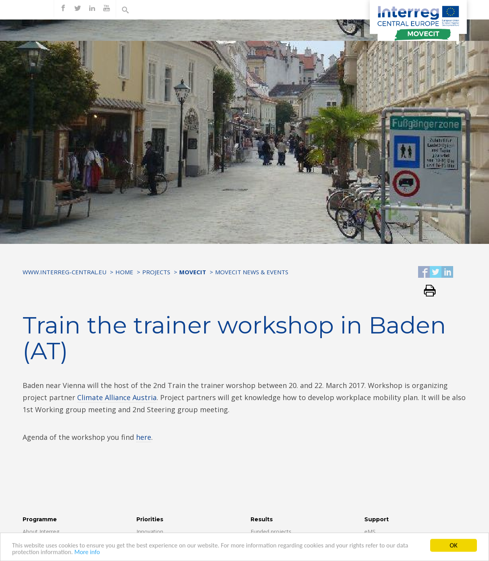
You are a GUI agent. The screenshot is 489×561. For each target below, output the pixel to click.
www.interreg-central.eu (64, 272)
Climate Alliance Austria (117, 397)
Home (124, 272)
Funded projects (271, 531)
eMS (370, 531)
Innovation (149, 531)
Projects (156, 272)
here (143, 437)
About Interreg (41, 531)
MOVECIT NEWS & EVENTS (251, 272)
